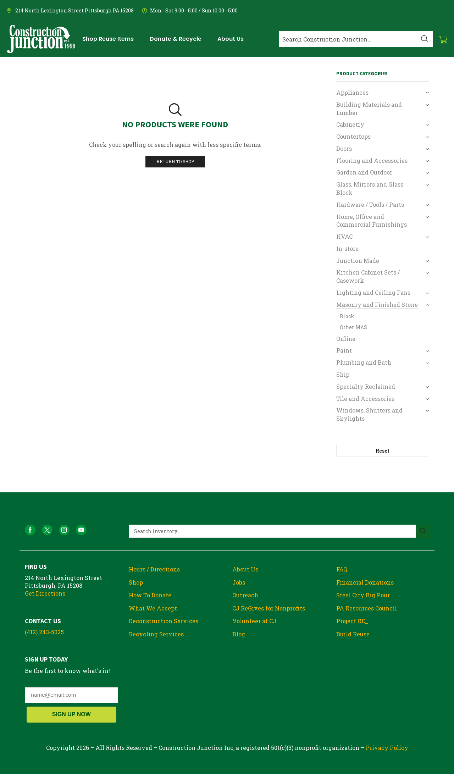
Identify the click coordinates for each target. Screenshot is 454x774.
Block (347, 316)
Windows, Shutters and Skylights (369, 414)
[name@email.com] (71, 695)
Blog (238, 634)
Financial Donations (365, 582)
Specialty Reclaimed (365, 386)
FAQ (341, 569)
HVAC (344, 236)
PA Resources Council (366, 608)
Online (345, 338)
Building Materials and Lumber (369, 108)
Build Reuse (353, 634)
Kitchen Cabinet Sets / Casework (368, 276)
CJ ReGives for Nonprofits (268, 608)
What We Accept (153, 608)
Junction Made (357, 260)
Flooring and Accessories (372, 160)
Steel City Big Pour (363, 595)
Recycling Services (156, 634)
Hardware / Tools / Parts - (372, 204)
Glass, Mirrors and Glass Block (369, 188)
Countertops (353, 136)
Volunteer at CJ (254, 621)
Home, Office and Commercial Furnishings (371, 220)
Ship (342, 374)
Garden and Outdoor (364, 172)
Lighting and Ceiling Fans (373, 292)
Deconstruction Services (163, 621)
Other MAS (353, 327)
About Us (245, 569)
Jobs (238, 582)
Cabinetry (350, 124)
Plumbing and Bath (363, 362)
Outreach (245, 595)
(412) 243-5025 (44, 632)
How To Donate (150, 595)
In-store (347, 248)
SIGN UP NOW (71, 714)
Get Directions (45, 593)
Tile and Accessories (365, 398)
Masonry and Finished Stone (377, 304)
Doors (344, 148)
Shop (136, 582)
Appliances (352, 92)
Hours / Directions (154, 569)
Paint (344, 350)
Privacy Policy (387, 747)
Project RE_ (352, 621)
